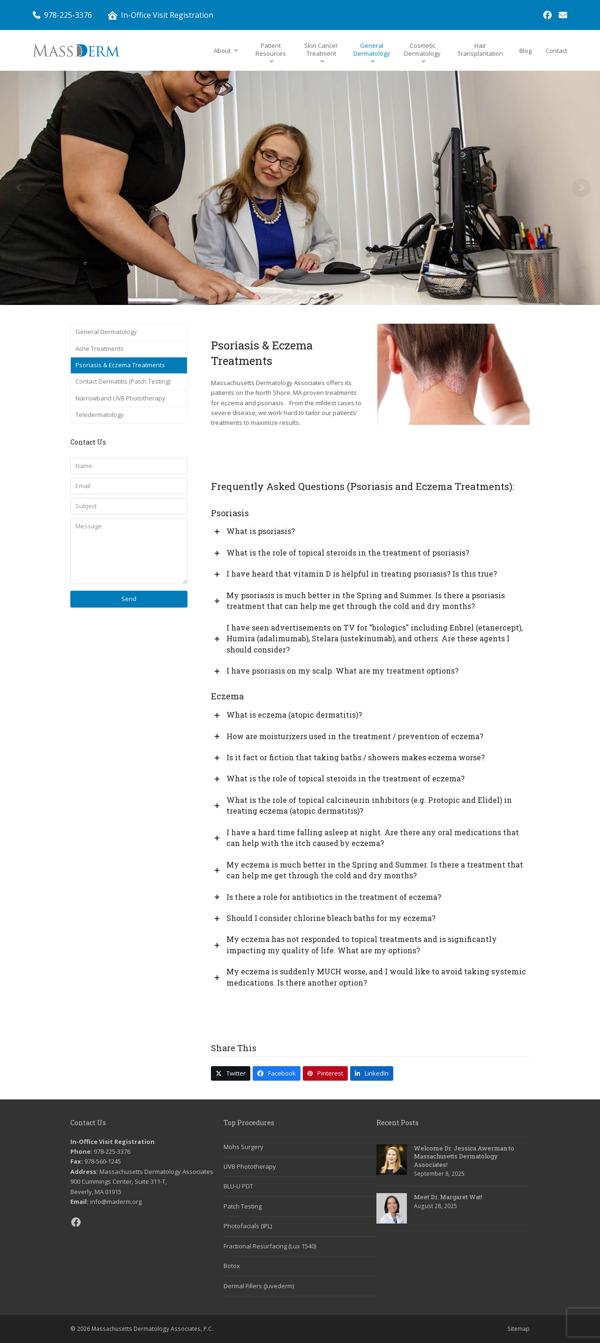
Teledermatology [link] (99, 414)
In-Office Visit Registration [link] (167, 15)
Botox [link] (232, 1265)
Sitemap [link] (519, 1329)
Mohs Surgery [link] (243, 1147)
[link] (547, 14)
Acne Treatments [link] (99, 348)
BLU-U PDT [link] (238, 1186)
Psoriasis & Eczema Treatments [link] (120, 365)
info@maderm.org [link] (116, 1201)
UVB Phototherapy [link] (250, 1166)
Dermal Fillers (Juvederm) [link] (259, 1286)
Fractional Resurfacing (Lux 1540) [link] (270, 1246)
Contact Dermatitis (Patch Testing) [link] (122, 381)
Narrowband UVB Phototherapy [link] (120, 398)
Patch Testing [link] (243, 1206)
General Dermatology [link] (106, 331)
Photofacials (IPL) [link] (248, 1226)
